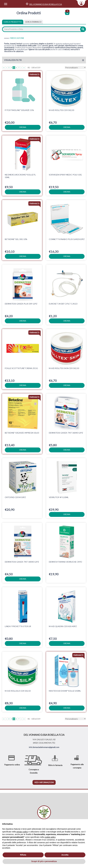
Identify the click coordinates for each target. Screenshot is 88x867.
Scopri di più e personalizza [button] (44, 861)
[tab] (33, 22)
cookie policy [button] (49, 837)
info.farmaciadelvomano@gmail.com (44, 747)
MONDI (6, 38)
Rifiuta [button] (23, 855)
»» (24, 67)
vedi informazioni (44, 782)
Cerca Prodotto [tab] (13, 22)
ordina (22, 127)
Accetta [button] (64, 855)
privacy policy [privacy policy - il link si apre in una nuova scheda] (22, 832)
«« (4, 67)
